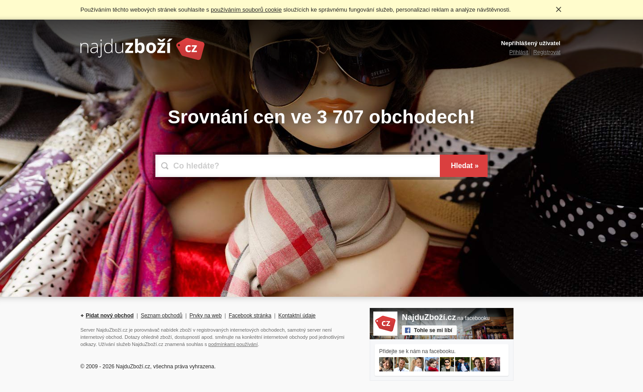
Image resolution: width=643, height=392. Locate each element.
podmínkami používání (233, 344)
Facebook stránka (250, 315)
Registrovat (546, 52)
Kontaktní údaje (296, 315)
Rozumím (559, 9)
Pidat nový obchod (110, 315)
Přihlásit (519, 52)
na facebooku (445, 318)
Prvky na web (205, 315)
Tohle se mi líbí (433, 330)
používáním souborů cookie (246, 9)
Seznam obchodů (161, 315)
